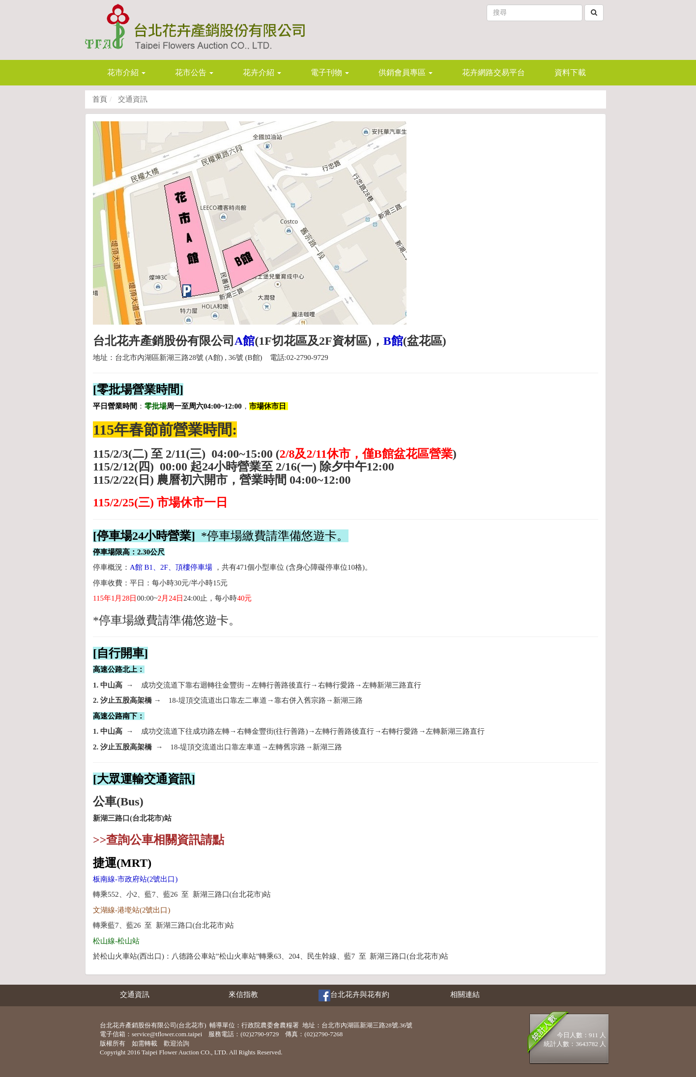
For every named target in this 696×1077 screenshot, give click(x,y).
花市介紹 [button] (126, 72)
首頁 (99, 99)
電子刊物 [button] (330, 72)
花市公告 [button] (194, 72)
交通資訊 (134, 994)
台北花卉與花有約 (354, 995)
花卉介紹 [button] (262, 72)
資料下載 (570, 72)
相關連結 (465, 994)
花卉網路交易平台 (493, 72)
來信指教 (243, 994)
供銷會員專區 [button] (405, 72)
